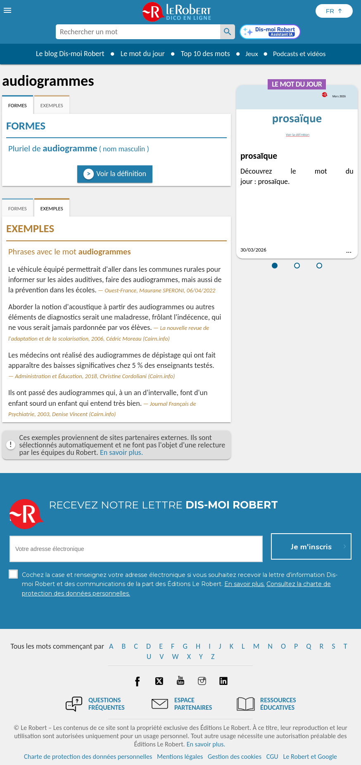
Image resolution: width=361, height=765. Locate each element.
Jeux (249, 53)
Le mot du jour (140, 53)
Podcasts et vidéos (300, 53)
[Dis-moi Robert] (270, 32)
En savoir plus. (121, 452)
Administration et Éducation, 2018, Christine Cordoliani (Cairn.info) (95, 376)
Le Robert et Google (310, 756)
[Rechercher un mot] (227, 31)
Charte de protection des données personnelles (88, 756)
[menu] (8, 10)
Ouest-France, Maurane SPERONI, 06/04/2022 (159, 290)
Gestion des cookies (234, 756)
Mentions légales (180, 756)
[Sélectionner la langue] (334, 11)
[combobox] (138, 31)
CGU (272, 756)
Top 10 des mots (202, 53)
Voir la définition (121, 173)
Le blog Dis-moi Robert (67, 53)
